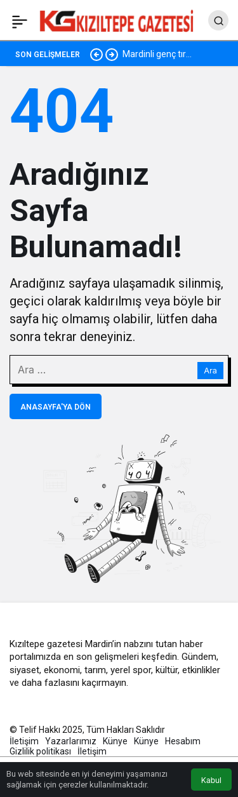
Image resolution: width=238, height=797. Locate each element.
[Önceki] (96, 54)
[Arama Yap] (218, 20)
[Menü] (20, 20)
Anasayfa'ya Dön (55, 407)
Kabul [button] (211, 780)
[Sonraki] (111, 54)
